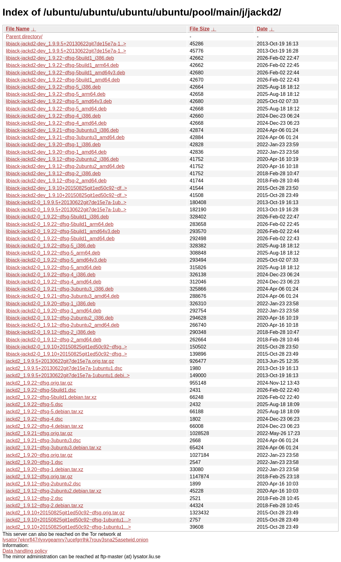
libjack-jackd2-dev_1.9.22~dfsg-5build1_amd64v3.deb (65, 72)
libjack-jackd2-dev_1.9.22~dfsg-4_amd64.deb (56, 123)
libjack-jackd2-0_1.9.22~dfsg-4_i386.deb (51, 274)
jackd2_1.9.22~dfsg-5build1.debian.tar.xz (51, 397)
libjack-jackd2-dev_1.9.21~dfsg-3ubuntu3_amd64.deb (65, 137)
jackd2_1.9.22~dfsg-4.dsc (34, 419)
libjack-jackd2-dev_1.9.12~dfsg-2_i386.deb (53, 173)
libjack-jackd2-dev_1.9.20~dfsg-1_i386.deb (53, 144)
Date (262, 28)
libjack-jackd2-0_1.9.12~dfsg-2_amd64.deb (53, 339)
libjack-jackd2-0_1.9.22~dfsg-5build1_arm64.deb (60, 224)
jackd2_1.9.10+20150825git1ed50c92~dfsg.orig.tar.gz (65, 512)
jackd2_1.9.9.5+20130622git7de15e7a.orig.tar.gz (60, 361)
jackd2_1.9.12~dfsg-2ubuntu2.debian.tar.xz (53, 491)
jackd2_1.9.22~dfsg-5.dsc (34, 404)
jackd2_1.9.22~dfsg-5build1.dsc (41, 390)
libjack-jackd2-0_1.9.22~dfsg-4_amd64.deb (53, 281)
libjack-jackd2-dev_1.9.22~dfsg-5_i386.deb (53, 87)
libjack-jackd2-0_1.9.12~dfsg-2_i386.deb (51, 332)
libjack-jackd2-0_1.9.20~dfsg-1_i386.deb (51, 303)
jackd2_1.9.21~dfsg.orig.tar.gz (39, 433)
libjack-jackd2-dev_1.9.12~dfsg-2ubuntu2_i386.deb (62, 159)
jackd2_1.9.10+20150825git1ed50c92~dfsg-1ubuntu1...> (68, 519)
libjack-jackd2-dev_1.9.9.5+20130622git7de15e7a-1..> (66, 43)
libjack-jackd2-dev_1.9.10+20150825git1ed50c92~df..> (66, 188)
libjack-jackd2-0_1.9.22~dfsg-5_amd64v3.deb (56, 260)
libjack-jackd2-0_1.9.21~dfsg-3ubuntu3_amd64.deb (62, 296)
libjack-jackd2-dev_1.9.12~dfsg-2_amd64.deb (56, 180)
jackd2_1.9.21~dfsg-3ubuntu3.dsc (43, 440)
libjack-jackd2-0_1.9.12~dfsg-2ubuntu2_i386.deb (60, 318)
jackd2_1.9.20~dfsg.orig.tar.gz (39, 455)
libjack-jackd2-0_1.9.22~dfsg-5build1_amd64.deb (60, 238)
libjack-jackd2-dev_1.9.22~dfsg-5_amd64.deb (56, 108)
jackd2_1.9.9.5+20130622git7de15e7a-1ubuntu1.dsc (64, 368)
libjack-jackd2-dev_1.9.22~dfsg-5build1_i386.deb (60, 58)
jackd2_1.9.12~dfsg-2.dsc (34, 498)
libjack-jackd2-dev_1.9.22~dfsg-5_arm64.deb (55, 94)
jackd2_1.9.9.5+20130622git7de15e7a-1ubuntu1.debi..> (68, 375)
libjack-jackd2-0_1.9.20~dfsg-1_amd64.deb (53, 310)
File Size (200, 28)
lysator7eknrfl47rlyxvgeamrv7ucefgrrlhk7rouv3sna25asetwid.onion (75, 539)
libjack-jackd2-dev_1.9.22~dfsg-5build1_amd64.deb (63, 79)
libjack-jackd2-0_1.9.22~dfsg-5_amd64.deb (53, 267)
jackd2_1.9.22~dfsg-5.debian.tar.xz (44, 411)
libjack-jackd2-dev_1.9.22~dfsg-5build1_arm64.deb (62, 65)
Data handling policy (24, 551)
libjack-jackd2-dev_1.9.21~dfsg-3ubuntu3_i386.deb (62, 130)
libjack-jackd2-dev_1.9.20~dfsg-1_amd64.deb (56, 152)
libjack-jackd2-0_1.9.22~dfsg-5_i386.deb (51, 245)
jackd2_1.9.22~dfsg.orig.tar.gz (39, 383)
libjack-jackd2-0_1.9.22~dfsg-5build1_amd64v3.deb (63, 231)
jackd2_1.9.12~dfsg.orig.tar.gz (39, 476)
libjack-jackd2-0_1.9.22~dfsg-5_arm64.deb (53, 252)
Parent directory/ (24, 36)
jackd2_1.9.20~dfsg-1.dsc (34, 462)
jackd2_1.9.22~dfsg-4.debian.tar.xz (44, 426)
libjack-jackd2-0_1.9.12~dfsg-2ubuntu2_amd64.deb (62, 325)
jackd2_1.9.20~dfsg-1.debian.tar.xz (44, 469)
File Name (18, 28)
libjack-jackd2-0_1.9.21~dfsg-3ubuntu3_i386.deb (60, 289)
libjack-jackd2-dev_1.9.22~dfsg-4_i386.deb (53, 116)
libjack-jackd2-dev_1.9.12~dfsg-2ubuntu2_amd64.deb (65, 166)
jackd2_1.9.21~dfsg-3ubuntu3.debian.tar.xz (53, 447)
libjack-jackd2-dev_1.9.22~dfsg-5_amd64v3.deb (59, 101)
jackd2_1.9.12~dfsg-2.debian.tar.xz (44, 505)
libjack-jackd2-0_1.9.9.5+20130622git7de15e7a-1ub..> (66, 202)
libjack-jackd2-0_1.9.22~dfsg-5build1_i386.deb (57, 216)
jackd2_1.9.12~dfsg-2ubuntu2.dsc (43, 483)
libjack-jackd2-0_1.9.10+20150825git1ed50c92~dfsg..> (66, 346)
